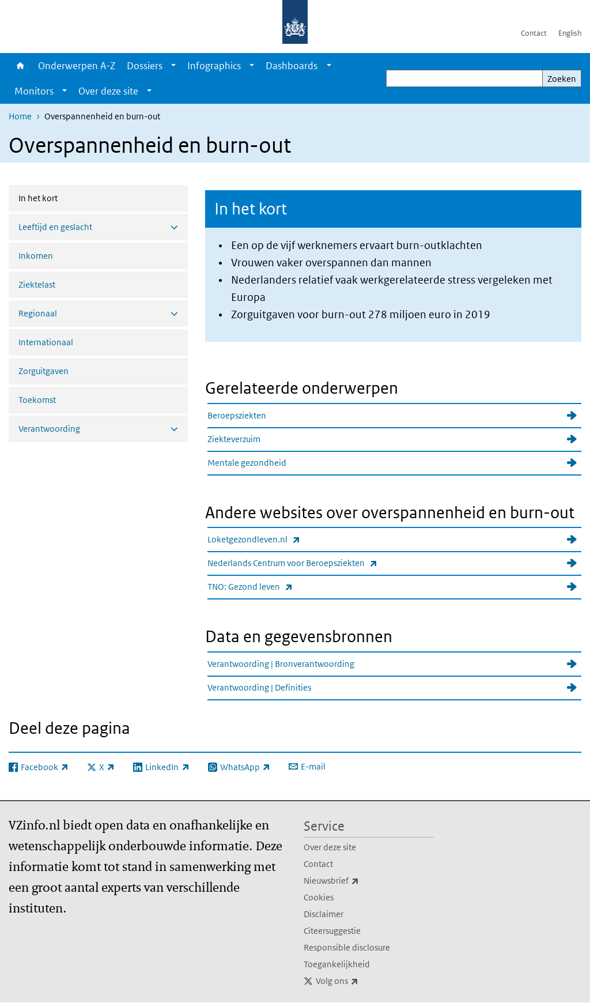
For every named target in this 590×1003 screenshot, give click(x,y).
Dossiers (144, 65)
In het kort (68, 197)
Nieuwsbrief (357, 881)
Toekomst (37, 399)
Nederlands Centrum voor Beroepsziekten (317, 563)
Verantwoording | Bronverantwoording (280, 663)
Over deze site (108, 91)
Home (20, 65)
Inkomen (35, 255)
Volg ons (362, 981)
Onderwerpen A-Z (76, 65)
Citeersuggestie (332, 930)
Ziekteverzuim (233, 438)
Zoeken (561, 78)
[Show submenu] (173, 65)
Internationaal (45, 342)
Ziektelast (36, 284)
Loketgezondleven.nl (278, 539)
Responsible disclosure (347, 947)
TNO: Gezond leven (275, 586)
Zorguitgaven (43, 370)
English (569, 33)
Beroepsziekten (236, 415)
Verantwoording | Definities (259, 687)
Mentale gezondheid (246, 462)
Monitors (34, 91)
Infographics (214, 65)
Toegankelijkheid (337, 964)
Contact (534, 33)
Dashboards (291, 65)
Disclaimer (323, 913)
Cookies (319, 897)
